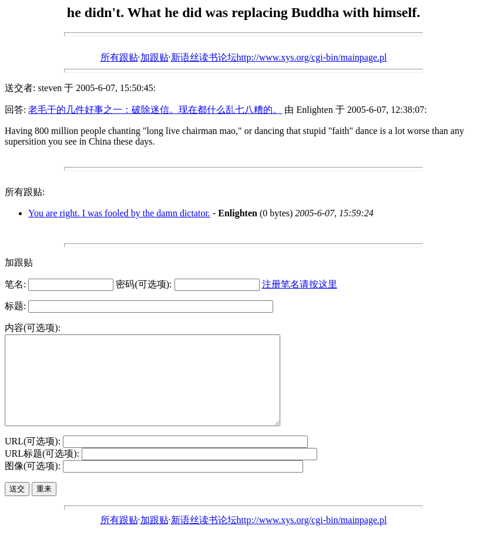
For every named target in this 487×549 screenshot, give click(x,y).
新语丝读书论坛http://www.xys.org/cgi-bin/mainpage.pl (279, 57)
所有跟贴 (119, 57)
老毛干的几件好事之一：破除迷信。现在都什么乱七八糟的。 (155, 110)
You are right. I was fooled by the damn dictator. (119, 213)
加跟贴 (154, 57)
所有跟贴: (25, 192)
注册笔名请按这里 (299, 284)
